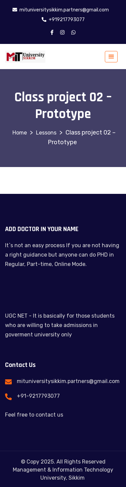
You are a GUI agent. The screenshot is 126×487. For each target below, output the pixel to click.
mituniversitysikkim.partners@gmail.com (68, 381)
